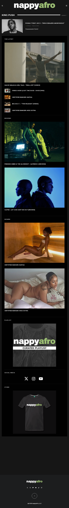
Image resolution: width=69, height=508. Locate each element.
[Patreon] (33, 487)
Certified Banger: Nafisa (22, 97)
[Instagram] (30, 487)
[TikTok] (38, 487)
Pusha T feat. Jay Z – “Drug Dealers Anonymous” (44, 23)
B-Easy (29, 25)
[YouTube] (35, 487)
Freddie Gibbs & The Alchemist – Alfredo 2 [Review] (25, 164)
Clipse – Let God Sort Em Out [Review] (19, 210)
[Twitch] (41, 487)
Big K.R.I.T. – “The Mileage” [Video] (25, 104)
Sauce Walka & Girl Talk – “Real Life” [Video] (22, 85)
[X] (27, 487)
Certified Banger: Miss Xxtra (24, 110)
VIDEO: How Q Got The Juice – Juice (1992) (28, 90)
